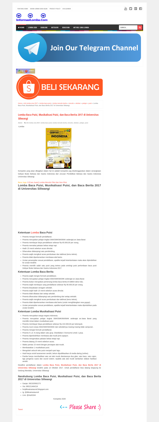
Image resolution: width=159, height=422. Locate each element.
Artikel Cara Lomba (81, 27)
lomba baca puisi (46, 123)
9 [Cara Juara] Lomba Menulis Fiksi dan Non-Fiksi (47, 182)
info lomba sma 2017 (33, 123)
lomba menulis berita (60, 123)
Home (21, 27)
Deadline (44, 27)
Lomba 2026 (32, 27)
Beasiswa (66, 27)
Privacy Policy (55, 9)
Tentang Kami (22, 9)
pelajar (82, 123)
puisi (86, 123)
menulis (70, 123)
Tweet (20, 409)
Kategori (54, 27)
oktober (76, 123)
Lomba (35, 232)
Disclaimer (67, 9)
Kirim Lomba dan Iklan (38, 9)
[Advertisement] (59, 211)
